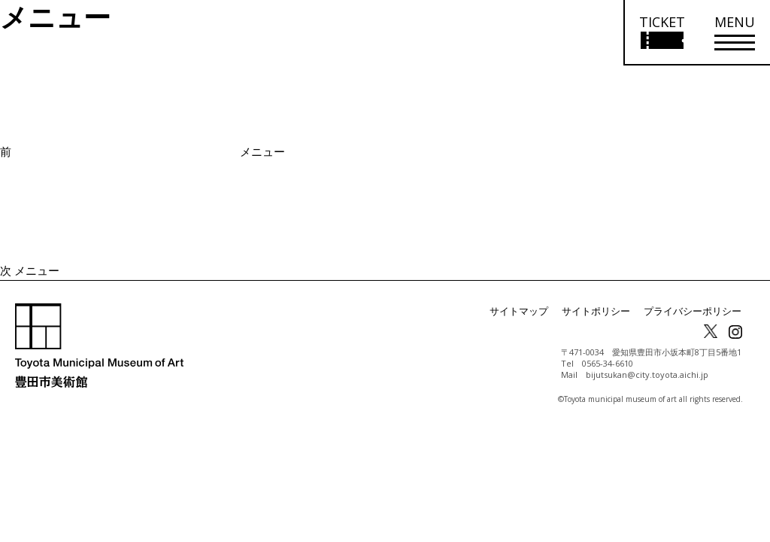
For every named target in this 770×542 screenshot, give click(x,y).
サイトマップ (534, 311)
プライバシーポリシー (696, 311)
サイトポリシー (606, 311)
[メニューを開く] (734, 32)
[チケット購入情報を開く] (661, 32)
